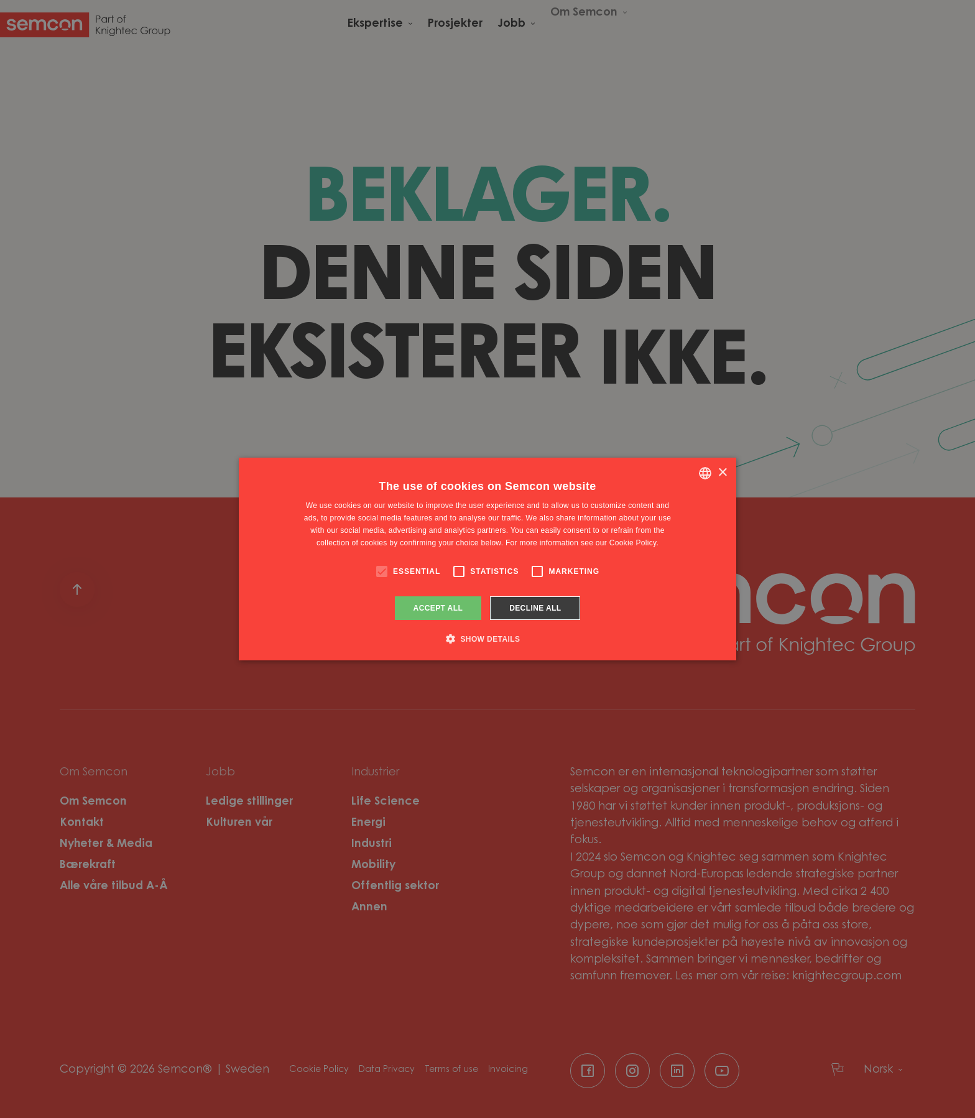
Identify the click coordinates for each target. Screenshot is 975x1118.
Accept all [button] (438, 608)
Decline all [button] (535, 608)
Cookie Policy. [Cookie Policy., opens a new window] (633, 542)
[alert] (487, 559)
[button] (487, 638)
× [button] (722, 473)
